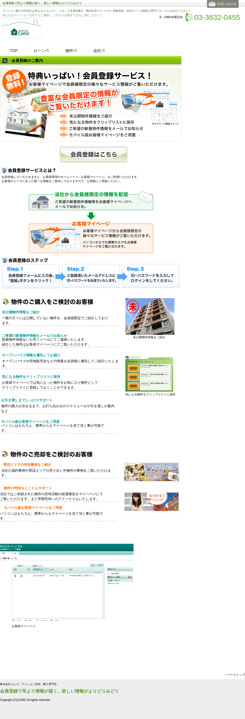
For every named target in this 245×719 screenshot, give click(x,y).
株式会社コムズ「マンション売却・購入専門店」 (29, 684)
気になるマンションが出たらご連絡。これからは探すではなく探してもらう (52, 15)
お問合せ (223, 6)
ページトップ (236, 674)
